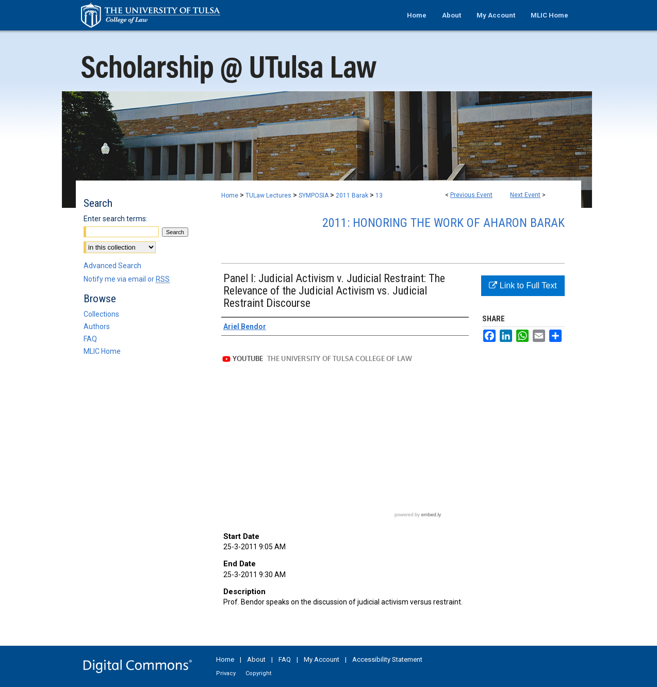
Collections (101, 314)
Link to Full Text (522, 285)
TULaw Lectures (269, 195)
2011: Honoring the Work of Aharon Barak (443, 223)
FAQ (90, 339)
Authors (97, 326)
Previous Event (471, 195)
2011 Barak (353, 195)
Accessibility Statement (387, 659)
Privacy (226, 673)
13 (379, 195)
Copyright (258, 673)
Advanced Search (112, 265)
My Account (321, 659)
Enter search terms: (115, 219)
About (256, 659)
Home (229, 195)
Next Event (525, 195)
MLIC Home (102, 351)
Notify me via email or (127, 279)
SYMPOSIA (314, 195)
